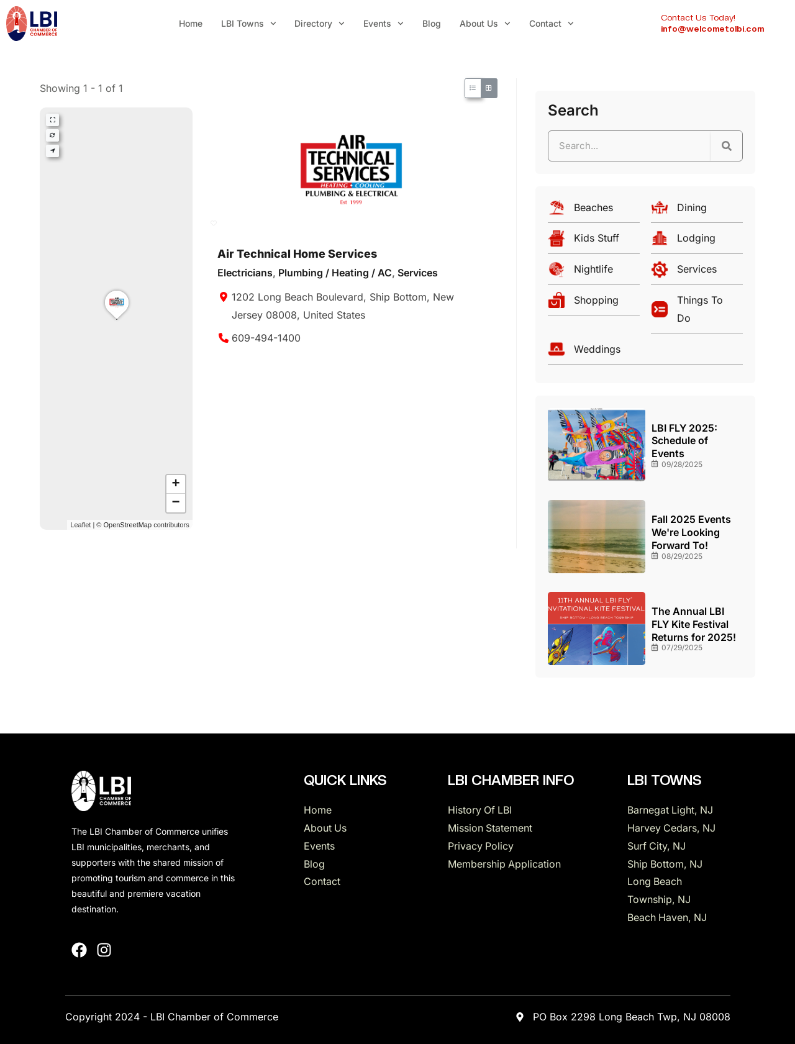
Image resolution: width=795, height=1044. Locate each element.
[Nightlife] (594, 272)
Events (383, 23)
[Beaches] (594, 211)
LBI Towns (248, 23)
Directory (319, 23)
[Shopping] (594, 303)
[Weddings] (645, 352)
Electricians (245, 272)
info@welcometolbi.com (712, 29)
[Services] (697, 272)
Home (190, 23)
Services (418, 272)
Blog (431, 23)
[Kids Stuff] (594, 241)
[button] (116, 319)
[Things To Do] (697, 312)
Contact (551, 23)
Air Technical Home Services (297, 253)
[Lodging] (697, 241)
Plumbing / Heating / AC (335, 272)
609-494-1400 (266, 338)
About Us (485, 23)
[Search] (726, 146)
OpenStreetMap (127, 525)
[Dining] (697, 211)
